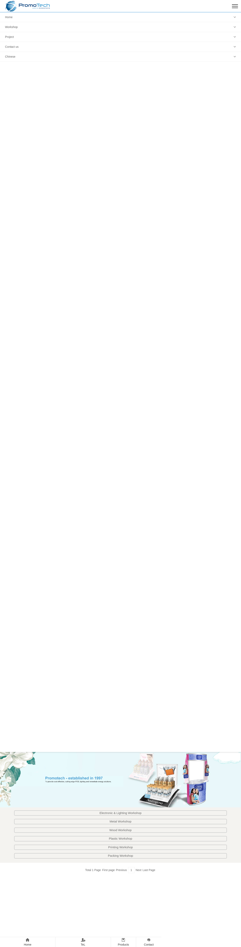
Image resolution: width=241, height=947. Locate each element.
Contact (148, 941)
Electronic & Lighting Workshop (120, 813)
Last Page (149, 870)
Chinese (10, 56)
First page (108, 870)
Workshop (11, 27)
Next (138, 870)
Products (123, 941)
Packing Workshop (120, 855)
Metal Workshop (120, 821)
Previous (121, 870)
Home (9, 17)
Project (9, 36)
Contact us (12, 46)
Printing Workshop (120, 847)
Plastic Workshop (120, 838)
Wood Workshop (120, 830)
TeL (83, 941)
